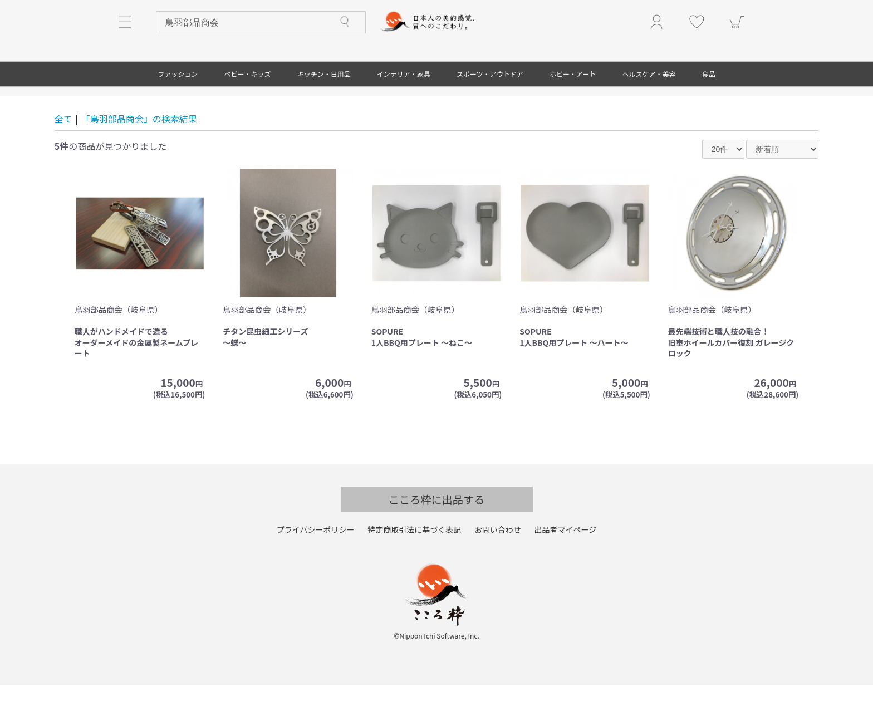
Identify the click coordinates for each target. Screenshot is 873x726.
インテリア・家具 (403, 115)
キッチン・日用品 (324, 115)
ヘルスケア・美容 (649, 115)
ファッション (178, 115)
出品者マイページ (565, 571)
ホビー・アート (573, 115)
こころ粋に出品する (437, 540)
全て (63, 159)
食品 (708, 115)
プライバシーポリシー (316, 571)
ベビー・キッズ (247, 115)
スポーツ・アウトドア (490, 115)
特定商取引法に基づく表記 (414, 571)
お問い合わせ (497, 571)
